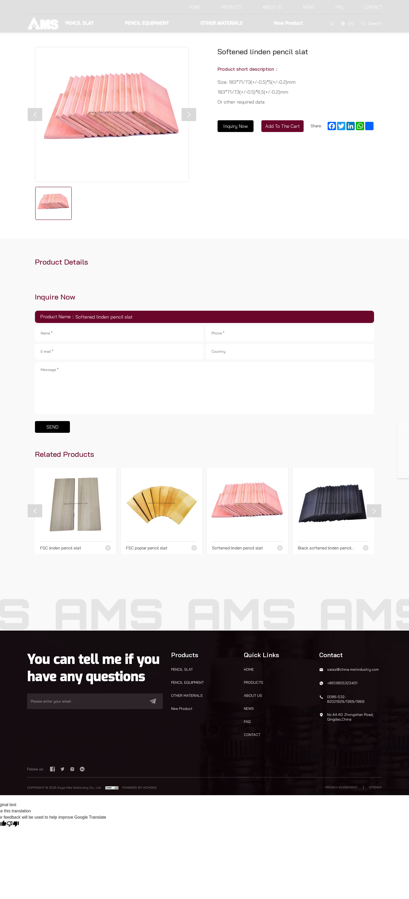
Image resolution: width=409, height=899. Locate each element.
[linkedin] (82, 769)
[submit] (150, 701)
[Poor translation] (13, 823)
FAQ (339, 7)
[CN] (347, 23)
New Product (288, 23)
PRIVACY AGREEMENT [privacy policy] (342, 787)
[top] (403, 469)
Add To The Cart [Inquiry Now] (282, 126)
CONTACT (373, 7)
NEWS (309, 7)
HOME (194, 7)
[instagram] (73, 769)
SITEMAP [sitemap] (375, 787)
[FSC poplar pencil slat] (161, 511)
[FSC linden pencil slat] (75, 511)
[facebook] (53, 769)
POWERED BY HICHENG (139, 787)
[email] (87, 701)
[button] (35, 114)
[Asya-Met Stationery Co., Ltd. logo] (43, 22)
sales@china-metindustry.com (353, 669)
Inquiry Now (235, 126)
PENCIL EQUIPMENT (147, 23)
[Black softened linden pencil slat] (333, 511)
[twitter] (63, 769)
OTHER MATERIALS (221, 23)
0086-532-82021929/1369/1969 (345, 699)
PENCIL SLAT (79, 23)
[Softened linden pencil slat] (247, 511)
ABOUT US (272, 7)
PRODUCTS (231, 7)
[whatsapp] (403, 456)
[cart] (331, 23)
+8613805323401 (342, 683)
